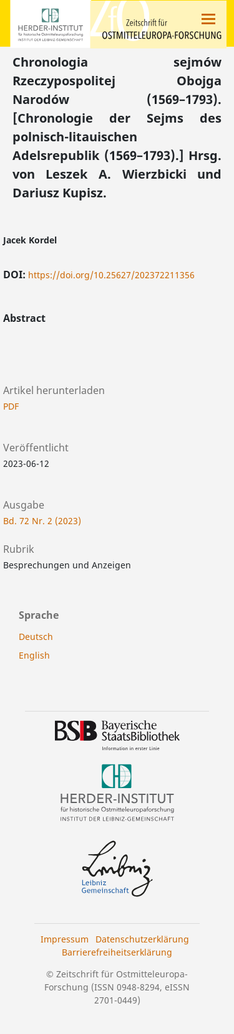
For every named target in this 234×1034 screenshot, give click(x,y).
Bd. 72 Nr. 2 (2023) (42, 521)
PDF (11, 406)
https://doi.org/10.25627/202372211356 (111, 275)
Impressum (65, 939)
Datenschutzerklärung (142, 939)
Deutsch (36, 636)
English (34, 655)
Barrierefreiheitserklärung (117, 952)
